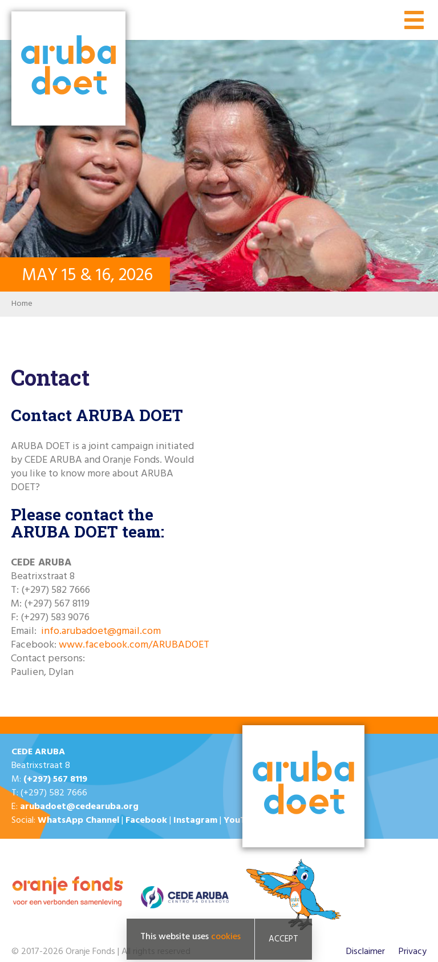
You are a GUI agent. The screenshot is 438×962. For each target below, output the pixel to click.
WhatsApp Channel (78, 820)
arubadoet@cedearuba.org (79, 806)
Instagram (195, 820)
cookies (226, 938)
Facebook (146, 820)
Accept (283, 941)
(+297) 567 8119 (55, 779)
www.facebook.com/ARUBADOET (134, 645)
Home (22, 303)
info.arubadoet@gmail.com (101, 631)
